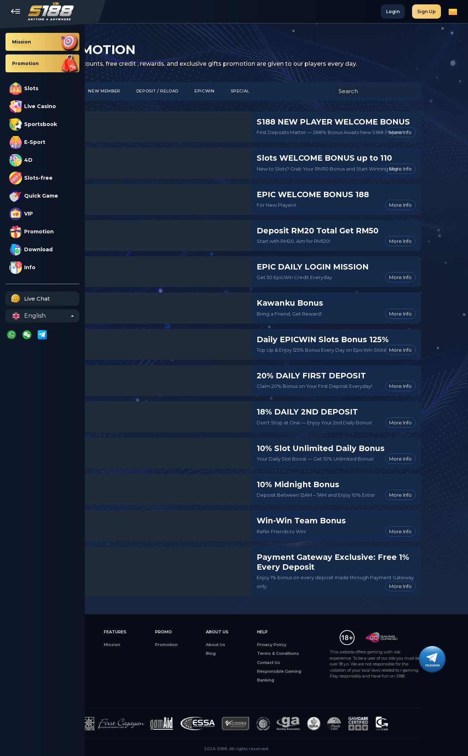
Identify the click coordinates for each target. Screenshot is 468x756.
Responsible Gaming (318, 671)
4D (21, 160)
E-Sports (103, 671)
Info (22, 267)
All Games (104, 644)
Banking (304, 680)
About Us (255, 644)
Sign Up (426, 11)
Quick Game (33, 196)
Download (31, 249)
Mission (153, 644)
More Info (440, 132)
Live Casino (32, 106)
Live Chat (29, 298)
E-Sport (27, 142)
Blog (251, 653)
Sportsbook (33, 124)
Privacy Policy (310, 644)
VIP (21, 213)
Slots (23, 88)
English (29, 316)
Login (393, 11)
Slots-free (31, 178)
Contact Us (307, 662)
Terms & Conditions (317, 653)
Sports (101, 680)
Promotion (31, 231)
